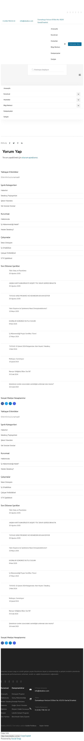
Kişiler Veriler (44, 726)
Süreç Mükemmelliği (19, 698)
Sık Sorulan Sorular (8, 206)
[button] (64, 44)
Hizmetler (54, 41)
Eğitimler (4, 709)
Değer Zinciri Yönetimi (19, 705)
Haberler (4, 190)
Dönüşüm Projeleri (18, 694)
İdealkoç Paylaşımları (9, 195)
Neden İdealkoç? (7, 229)
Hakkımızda (5, 219)
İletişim (53, 59)
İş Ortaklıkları (6, 248)
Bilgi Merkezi (55, 47)
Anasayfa (54, 29)
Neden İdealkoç (6, 702)
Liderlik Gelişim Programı (20, 713)
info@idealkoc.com (26, 21)
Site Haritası (5, 717)
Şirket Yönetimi (6, 201)
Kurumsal (54, 35)
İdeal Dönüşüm (6, 243)
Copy (26, 736)
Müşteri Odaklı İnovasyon (20, 709)
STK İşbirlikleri (6, 258)
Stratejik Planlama (18, 702)
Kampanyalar (55, 53)
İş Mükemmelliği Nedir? (10, 224)
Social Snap (16, 738)
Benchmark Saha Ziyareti (20, 717)
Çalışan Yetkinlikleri (8, 253)
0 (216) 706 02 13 (9, 21)
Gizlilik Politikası (30, 726)
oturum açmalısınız (30, 157)
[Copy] (10, 736)
